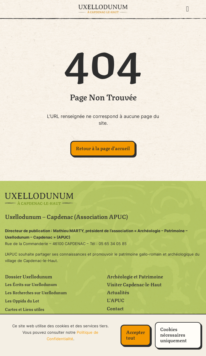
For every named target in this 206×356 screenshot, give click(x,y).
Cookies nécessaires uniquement (173, 334)
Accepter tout (135, 334)
